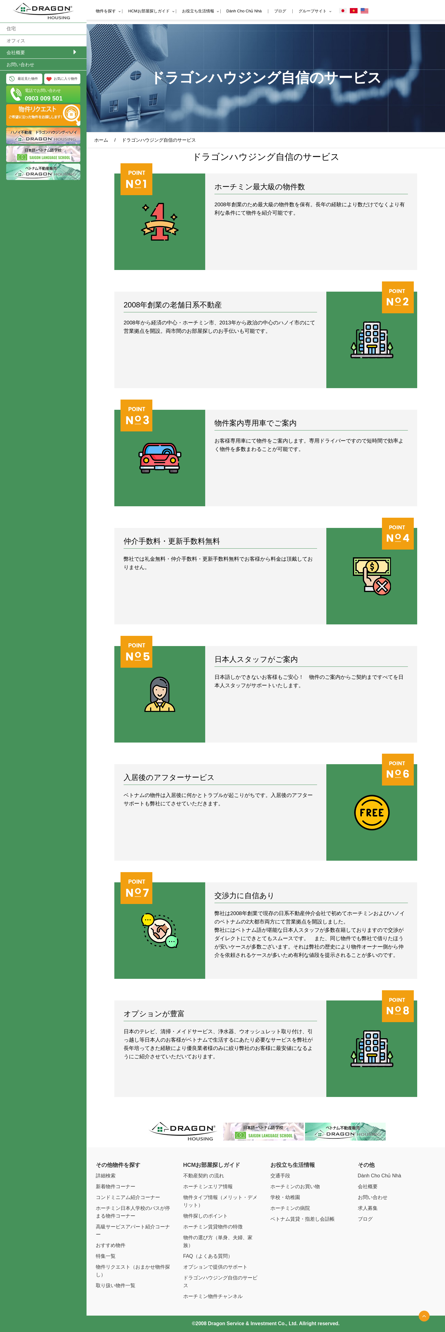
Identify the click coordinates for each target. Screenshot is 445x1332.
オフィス (15, 40)
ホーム (101, 140)
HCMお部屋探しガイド (149, 11)
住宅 (11, 28)
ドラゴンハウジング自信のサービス (159, 140)
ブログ (280, 11)
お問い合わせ (20, 64)
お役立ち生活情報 (198, 11)
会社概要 (15, 52)
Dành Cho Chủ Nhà (244, 11)
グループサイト (313, 11)
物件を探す (106, 11)
